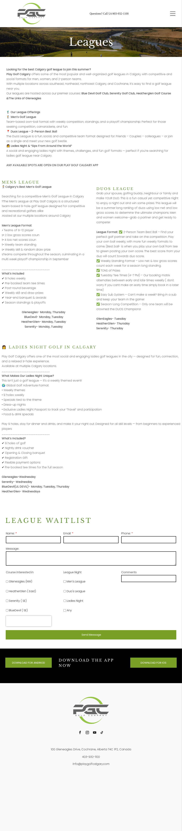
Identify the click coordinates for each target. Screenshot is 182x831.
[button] (172, 13)
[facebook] (80, 733)
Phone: (126, 533)
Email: (67, 533)
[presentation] (28, 621)
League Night (72, 572)
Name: (10, 533)
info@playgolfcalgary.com (91, 764)
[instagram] (87, 733)
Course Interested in (20, 572)
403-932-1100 (121, 13)
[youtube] (94, 733)
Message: (12, 549)
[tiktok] (102, 733)
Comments (129, 572)
